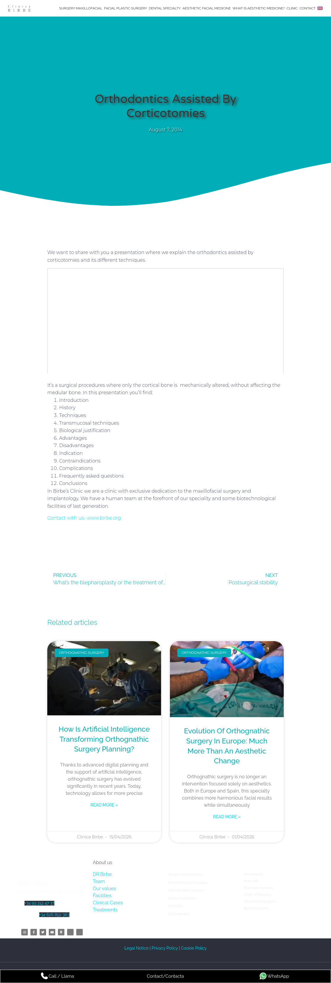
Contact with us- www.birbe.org (84, 518)
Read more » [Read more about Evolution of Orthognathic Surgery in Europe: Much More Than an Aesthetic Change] (227, 816)
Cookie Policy (194, 948)
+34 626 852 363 (54, 914)
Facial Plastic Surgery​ (125, 8)
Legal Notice (137, 948)
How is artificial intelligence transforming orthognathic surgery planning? (104, 739)
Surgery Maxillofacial (80, 8)
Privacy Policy (165, 948)
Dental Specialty (165, 8)
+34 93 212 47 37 (39, 903)
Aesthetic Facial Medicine (207, 8)
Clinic (292, 8)
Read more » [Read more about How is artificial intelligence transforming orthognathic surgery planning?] (104, 805)
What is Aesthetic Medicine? (259, 8)
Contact (307, 8)
